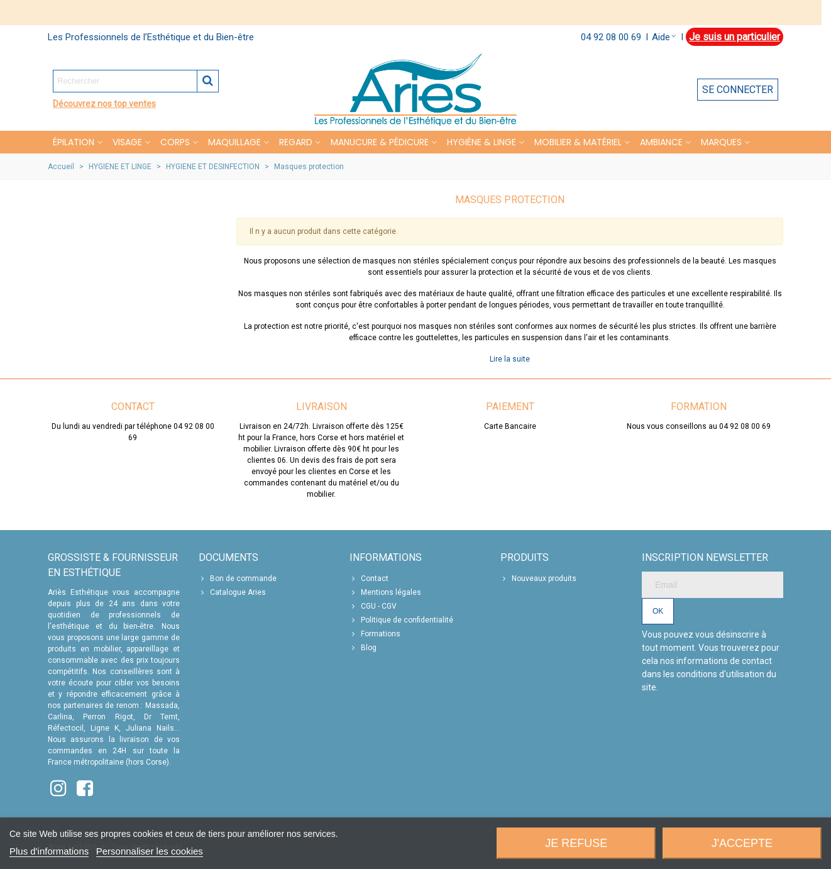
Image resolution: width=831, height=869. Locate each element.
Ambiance (661, 142)
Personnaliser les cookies (149, 851)
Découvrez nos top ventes (104, 104)
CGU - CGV (373, 606)
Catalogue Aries (232, 592)
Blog (363, 647)
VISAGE (127, 142)
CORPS (175, 142)
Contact (368, 578)
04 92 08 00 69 (611, 37)
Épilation (73, 142)
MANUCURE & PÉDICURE (380, 142)
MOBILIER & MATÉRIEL (578, 142)
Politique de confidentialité (401, 620)
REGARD (295, 142)
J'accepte (742, 843)
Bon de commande (238, 578)
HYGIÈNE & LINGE (481, 142)
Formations (374, 633)
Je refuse (576, 843)
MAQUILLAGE (234, 142)
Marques (721, 142)
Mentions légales (385, 592)
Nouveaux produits (538, 578)
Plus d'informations (49, 851)
